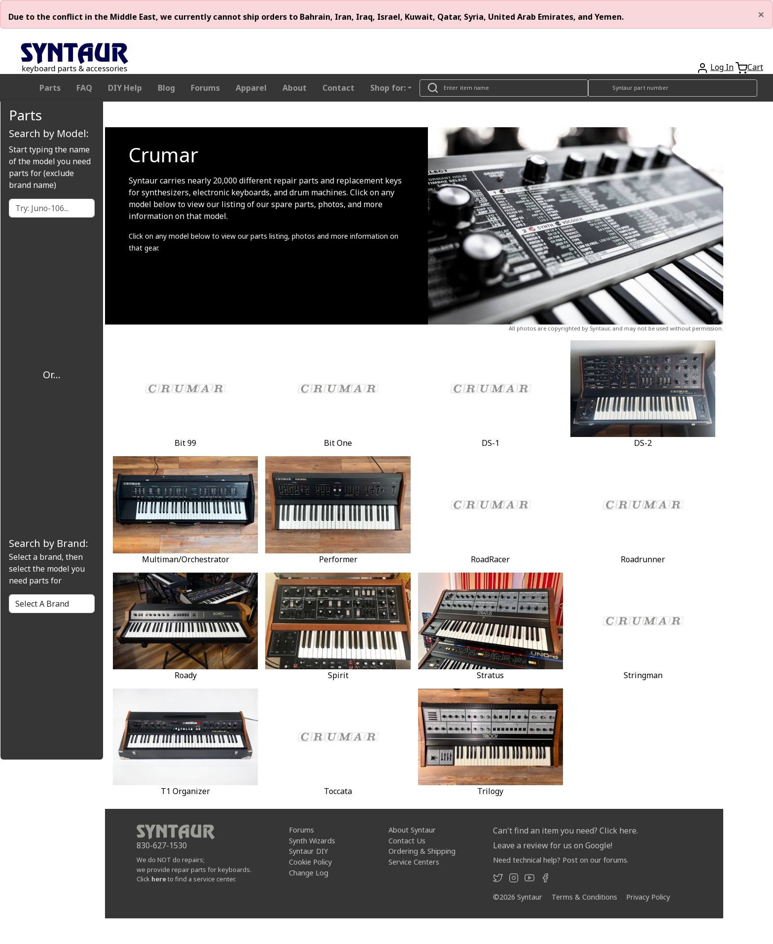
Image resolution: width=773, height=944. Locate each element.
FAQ (84, 87)
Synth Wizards (312, 840)
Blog (166, 87)
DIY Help (125, 87)
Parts (50, 87)
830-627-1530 (162, 845)
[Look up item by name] (504, 88)
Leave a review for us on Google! (552, 845)
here (158, 878)
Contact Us (406, 840)
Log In (722, 67)
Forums (205, 87)
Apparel (251, 87)
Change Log (308, 872)
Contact (338, 87)
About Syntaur (412, 830)
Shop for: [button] (388, 87)
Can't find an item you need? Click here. (565, 830)
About (294, 87)
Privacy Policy (648, 897)
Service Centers (413, 862)
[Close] (761, 14)
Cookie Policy (310, 862)
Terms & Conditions (584, 897)
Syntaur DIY (308, 851)
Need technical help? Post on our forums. (561, 860)
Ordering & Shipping (422, 851)
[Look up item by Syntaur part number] (673, 88)
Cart (755, 67)
